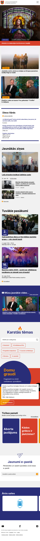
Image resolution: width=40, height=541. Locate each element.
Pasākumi (22, 197)
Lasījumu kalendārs (8, 116)
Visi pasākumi (6, 281)
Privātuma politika (5, 534)
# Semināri (6, 345)
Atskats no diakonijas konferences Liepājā (16, 43)
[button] (38, 2)
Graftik (18, 532)
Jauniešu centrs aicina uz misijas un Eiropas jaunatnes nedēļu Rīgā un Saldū (20, 71)
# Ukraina (5, 356)
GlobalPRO (11, 532)
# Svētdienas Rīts (18, 345)
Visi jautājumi (34, 416)
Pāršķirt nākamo (8, 402)
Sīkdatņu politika (12, 534)
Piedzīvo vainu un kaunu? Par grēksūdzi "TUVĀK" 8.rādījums (18, 101)
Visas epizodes (34, 294)
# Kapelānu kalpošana (9, 350)
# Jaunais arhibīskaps (26, 350)
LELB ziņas (5, 39)
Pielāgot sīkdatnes (19, 534)
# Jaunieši (15, 356)
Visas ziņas (5, 201)
